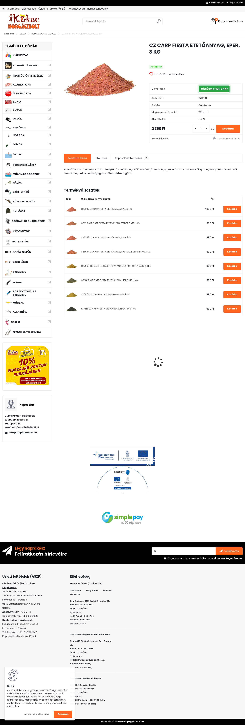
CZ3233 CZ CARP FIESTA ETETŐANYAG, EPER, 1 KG (106, 237)
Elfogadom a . (205, 558)
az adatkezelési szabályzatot (195, 558)
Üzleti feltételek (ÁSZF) (51, 8)
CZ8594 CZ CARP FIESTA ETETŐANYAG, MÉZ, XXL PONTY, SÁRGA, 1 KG (116, 266)
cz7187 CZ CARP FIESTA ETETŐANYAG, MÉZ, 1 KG (105, 294)
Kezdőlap (9, 33)
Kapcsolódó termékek (132, 158)
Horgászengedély (97, 8)
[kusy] (201, 128)
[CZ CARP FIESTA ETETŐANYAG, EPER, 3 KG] (101, 80)
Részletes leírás (77, 158)
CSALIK (23, 33)
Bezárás (63, 714)
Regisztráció (236, 2)
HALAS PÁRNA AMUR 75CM (217, 356)
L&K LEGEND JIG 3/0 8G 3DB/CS (85, 365)
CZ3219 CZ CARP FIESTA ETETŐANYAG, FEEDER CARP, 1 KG (110, 223)
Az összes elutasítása (36, 714)
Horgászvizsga (76, 8)
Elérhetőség (29, 8)
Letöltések (101, 158)
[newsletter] (229, 551)
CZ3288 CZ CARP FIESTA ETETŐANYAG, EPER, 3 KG (106, 209)
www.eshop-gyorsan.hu (129, 721)
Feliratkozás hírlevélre (41, 554)
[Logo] (23, 21)
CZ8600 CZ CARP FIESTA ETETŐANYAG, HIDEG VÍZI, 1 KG (109, 280)
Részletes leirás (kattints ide (18, 583)
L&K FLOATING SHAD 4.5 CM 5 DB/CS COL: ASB (129, 366)
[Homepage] (3, 9)
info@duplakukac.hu (23, 432)
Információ (13, 8)
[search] (159, 22)
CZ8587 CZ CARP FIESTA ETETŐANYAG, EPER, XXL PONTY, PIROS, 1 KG (115, 251)
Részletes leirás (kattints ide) (86, 583)
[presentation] (65, 357)
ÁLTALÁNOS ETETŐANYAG (44, 33)
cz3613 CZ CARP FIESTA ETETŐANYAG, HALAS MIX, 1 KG (108, 308)
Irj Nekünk (21, 628)
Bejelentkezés (216, 2)
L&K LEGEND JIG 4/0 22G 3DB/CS (171, 366)
